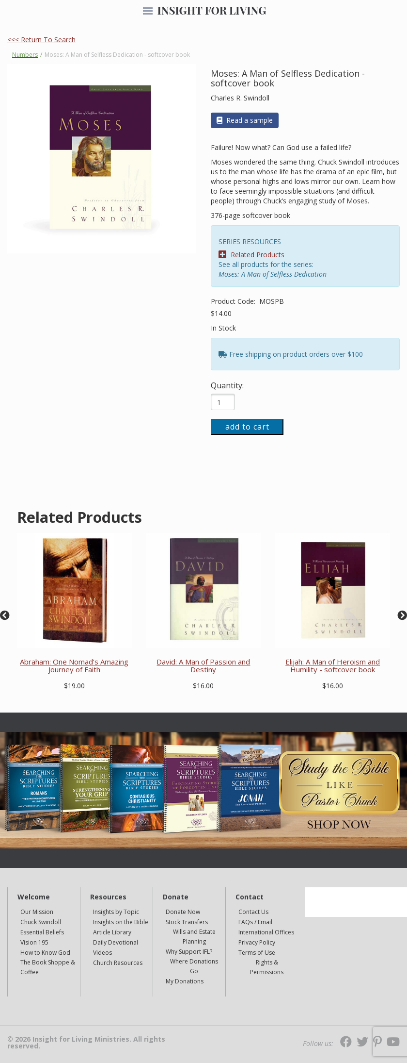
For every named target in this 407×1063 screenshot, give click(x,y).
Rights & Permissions (266, 967)
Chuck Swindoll (40, 922)
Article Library (112, 932)
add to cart (247, 426)
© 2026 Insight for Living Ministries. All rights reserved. (86, 1042)
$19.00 (74, 685)
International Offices (266, 932)
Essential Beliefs (42, 932)
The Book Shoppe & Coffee (47, 967)
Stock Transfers (187, 922)
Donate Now (183, 912)
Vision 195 (34, 942)
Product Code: (234, 301)
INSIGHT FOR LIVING (211, 10)
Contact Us (253, 912)
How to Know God (45, 952)
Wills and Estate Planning (194, 937)
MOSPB (271, 301)
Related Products (251, 254)
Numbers (25, 54)
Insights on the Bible (120, 922)
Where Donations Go (194, 966)
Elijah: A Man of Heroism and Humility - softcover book (332, 666)
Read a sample (245, 120)
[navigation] (148, 11)
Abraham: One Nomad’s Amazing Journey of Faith (74, 666)
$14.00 (221, 313)
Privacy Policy (256, 942)
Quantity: (227, 385)
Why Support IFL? (189, 951)
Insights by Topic (116, 912)
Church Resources (117, 963)
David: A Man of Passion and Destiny (203, 666)
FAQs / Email (255, 922)
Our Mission (36, 912)
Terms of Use (256, 952)
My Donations (185, 981)
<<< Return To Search (41, 39)
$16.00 (203, 685)
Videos (102, 952)
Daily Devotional (115, 942)
